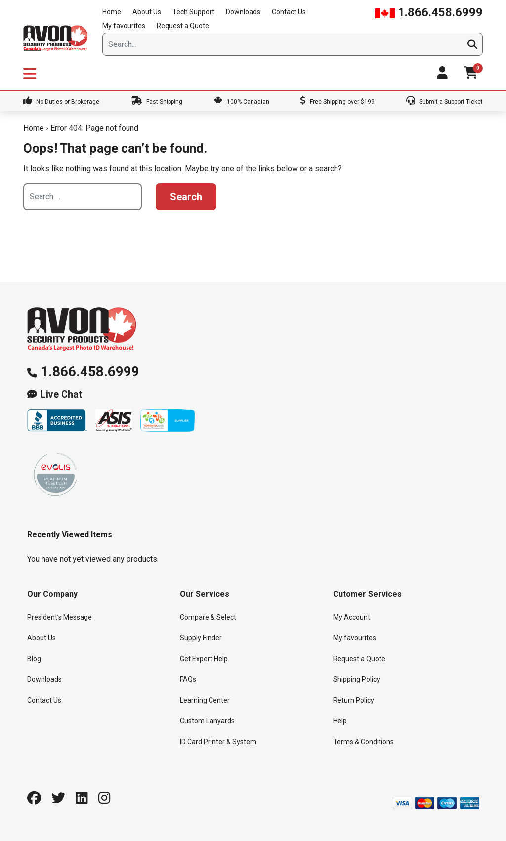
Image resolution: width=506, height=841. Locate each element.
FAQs (188, 679)
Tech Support (193, 12)
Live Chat (61, 394)
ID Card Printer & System (218, 742)
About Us (146, 12)
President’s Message (59, 617)
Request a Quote (183, 26)
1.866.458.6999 (429, 12)
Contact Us (289, 12)
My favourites (123, 26)
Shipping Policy (356, 679)
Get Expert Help (204, 659)
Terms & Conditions (363, 742)
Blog (34, 659)
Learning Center (205, 700)
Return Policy (353, 700)
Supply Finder (201, 638)
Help (340, 721)
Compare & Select (208, 617)
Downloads (243, 12)
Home (111, 12)
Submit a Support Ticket (444, 101)
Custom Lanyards (207, 721)
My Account (351, 617)
